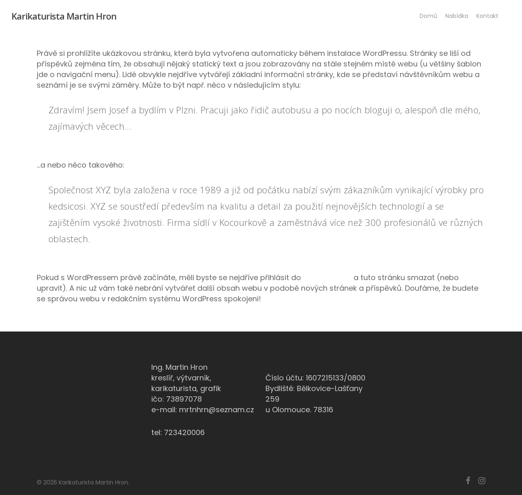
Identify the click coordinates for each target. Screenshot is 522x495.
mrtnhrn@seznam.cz (216, 409)
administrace (327, 277)
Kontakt (487, 16)
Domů (428, 16)
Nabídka (456, 16)
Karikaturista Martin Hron (63, 15)
